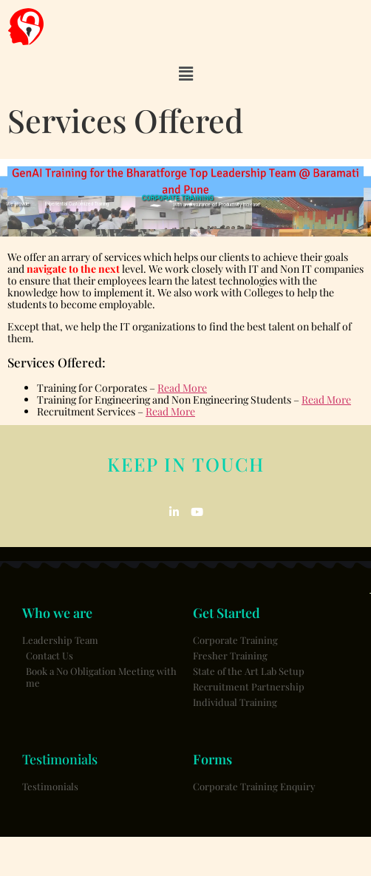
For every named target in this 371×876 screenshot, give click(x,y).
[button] (185, 74)
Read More (182, 388)
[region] (185, 198)
